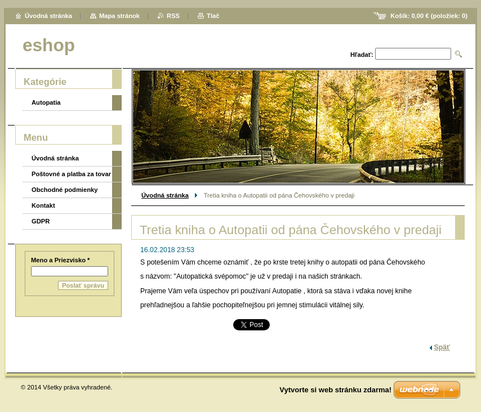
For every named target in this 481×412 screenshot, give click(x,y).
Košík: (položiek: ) (428, 15)
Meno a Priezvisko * (60, 260)
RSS (173, 15)
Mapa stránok (119, 15)
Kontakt (43, 205)
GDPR (41, 221)
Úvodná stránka (165, 195)
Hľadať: (361, 54)
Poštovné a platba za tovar (71, 174)
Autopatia (46, 102)
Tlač (213, 15)
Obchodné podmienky (64, 189)
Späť (442, 347)
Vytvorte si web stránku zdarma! (335, 390)
